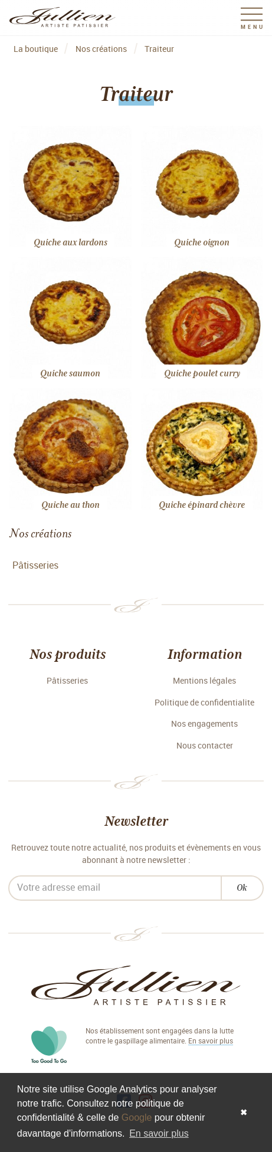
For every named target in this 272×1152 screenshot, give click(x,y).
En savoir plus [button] (159, 1133)
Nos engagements (204, 724)
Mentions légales (204, 681)
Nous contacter (204, 746)
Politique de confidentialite (204, 703)
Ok (242, 887)
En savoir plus (210, 1041)
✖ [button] (243, 1112)
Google (137, 1117)
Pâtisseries (35, 565)
